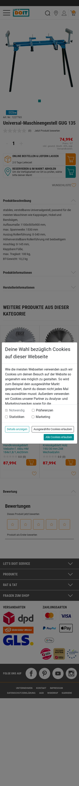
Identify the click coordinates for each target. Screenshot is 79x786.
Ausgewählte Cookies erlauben (53, 429)
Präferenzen (44, 410)
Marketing (43, 417)
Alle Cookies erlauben (58, 437)
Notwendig (17, 410)
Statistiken (16, 417)
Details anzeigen (17, 429)
